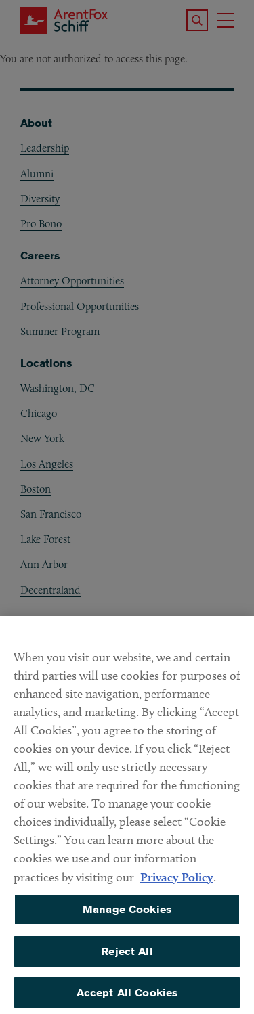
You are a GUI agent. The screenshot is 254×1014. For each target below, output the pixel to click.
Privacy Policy (176, 883)
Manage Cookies (127, 915)
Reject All (127, 957)
